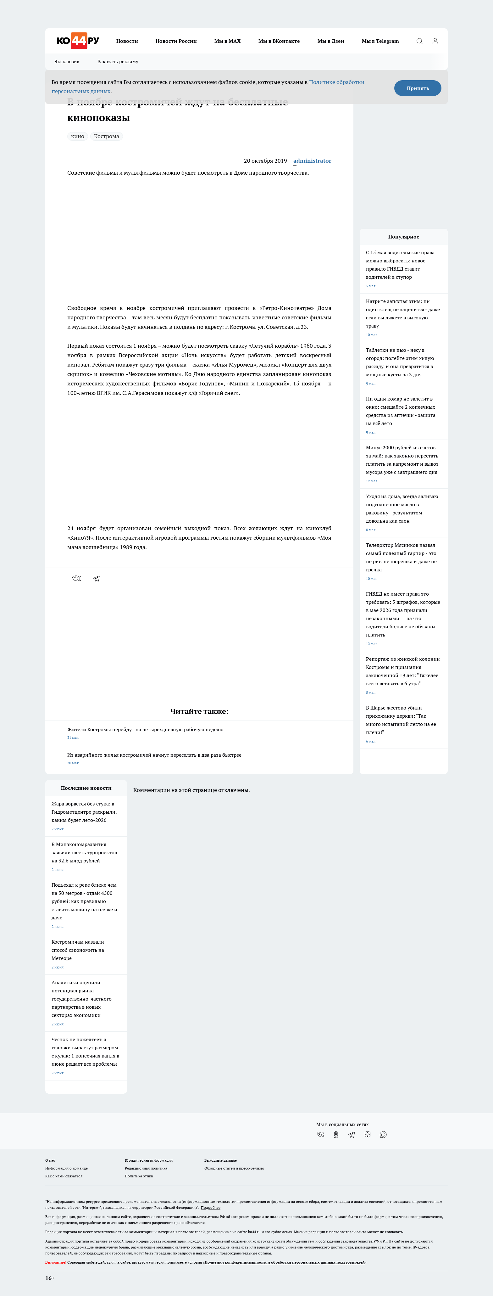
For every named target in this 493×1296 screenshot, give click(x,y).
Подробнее (210, 1207)
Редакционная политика (146, 1168)
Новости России (176, 41)
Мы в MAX (227, 41)
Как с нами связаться (63, 1176)
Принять (418, 88)
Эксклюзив (67, 62)
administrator (312, 160)
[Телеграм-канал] (352, 1134)
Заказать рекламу (118, 62)
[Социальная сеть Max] (383, 1134)
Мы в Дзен (331, 41)
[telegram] (98, 578)
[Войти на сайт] (435, 41)
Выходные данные (220, 1160)
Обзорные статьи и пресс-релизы (234, 1168)
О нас (50, 1160)
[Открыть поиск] (419, 41)
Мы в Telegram (380, 41)
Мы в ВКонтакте (279, 41)
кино (77, 136)
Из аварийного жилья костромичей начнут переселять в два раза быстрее (199, 759)
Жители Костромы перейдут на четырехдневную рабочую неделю (199, 734)
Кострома (106, 136)
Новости (127, 41)
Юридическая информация (149, 1160)
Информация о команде (66, 1168)
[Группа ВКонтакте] (320, 1134)
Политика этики (139, 1176)
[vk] (76, 578)
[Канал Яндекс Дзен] (367, 1134)
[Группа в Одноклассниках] (336, 1134)
